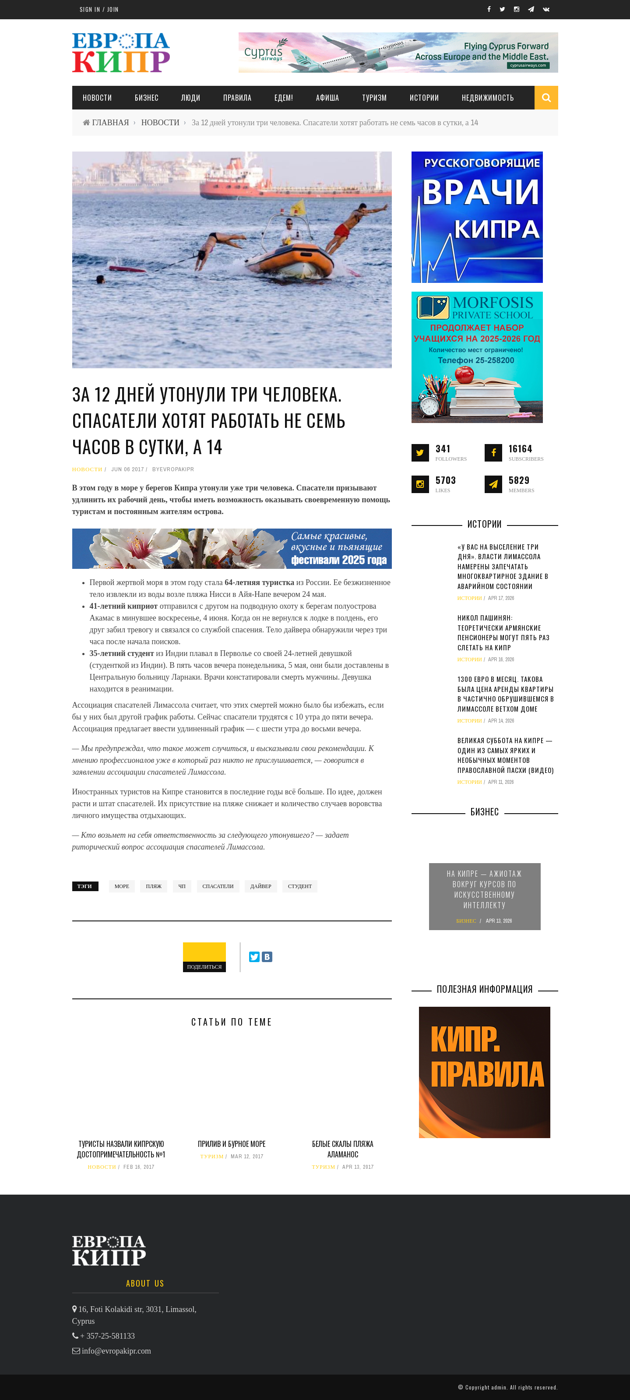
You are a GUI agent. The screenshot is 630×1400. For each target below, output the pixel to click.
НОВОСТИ (97, 97)
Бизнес (146, 97)
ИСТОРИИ (424, 97)
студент (300, 886)
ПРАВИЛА (237, 97)
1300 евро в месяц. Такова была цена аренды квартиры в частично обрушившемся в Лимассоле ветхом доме (506, 693)
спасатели (218, 886)
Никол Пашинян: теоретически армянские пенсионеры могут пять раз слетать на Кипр (504, 632)
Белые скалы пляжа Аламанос (342, 1149)
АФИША (327, 97)
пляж (154, 886)
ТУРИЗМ (374, 97)
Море (122, 886)
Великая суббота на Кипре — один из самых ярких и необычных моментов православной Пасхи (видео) (506, 755)
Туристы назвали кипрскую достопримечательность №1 (121, 1149)
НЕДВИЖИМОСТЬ (488, 97)
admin (499, 1387)
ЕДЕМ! (284, 97)
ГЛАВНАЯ (110, 122)
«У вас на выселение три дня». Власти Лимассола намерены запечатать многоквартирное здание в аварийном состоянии (503, 566)
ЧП (182, 886)
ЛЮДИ (191, 97)
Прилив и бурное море (231, 1144)
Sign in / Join (99, 9)
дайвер (260, 886)
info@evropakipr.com (116, 1351)
